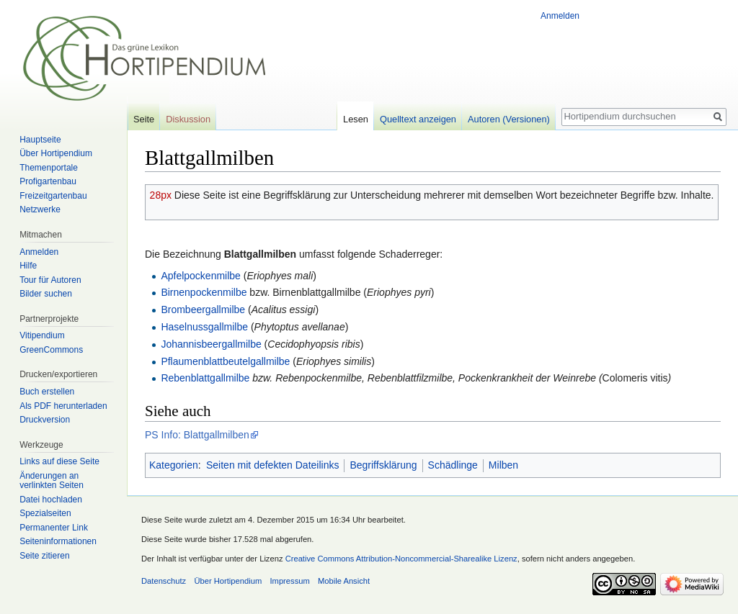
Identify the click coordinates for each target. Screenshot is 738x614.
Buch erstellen (46, 392)
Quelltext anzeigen (418, 119)
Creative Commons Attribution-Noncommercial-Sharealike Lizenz (401, 558)
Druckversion (44, 420)
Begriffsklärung (383, 465)
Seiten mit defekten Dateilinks (272, 465)
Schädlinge (453, 465)
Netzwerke (40, 209)
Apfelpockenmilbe (201, 275)
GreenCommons (51, 350)
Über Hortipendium (55, 153)
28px (161, 195)
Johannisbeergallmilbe (211, 344)
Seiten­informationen (58, 541)
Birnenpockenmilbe (203, 292)
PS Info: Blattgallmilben (197, 435)
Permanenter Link (53, 528)
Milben (503, 465)
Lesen (355, 119)
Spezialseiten (45, 513)
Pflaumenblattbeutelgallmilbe (225, 361)
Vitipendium (41, 335)
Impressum (289, 581)
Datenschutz (163, 581)
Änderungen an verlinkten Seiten (51, 481)
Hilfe (28, 266)
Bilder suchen (45, 294)
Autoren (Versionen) (509, 119)
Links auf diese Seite (59, 461)
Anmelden (560, 16)
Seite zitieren (44, 556)
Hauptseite (40, 140)
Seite (143, 119)
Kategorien (173, 465)
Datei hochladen (50, 500)
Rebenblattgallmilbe (205, 378)
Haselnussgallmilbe (204, 327)
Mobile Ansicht (344, 581)
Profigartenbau (47, 181)
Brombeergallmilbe (203, 309)
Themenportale (48, 168)
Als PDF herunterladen (63, 406)
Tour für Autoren (50, 280)
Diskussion (188, 119)
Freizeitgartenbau (52, 196)
